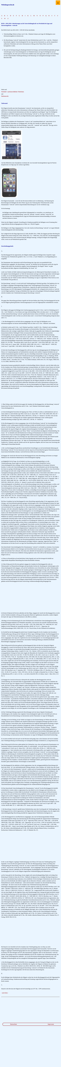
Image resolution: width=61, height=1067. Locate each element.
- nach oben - (4, 993)
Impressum (51, 1024)
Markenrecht (4, 96)
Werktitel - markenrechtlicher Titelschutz (12, 91)
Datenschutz (13, 1024)
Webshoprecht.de (7, 5)
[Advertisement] (29, 74)
